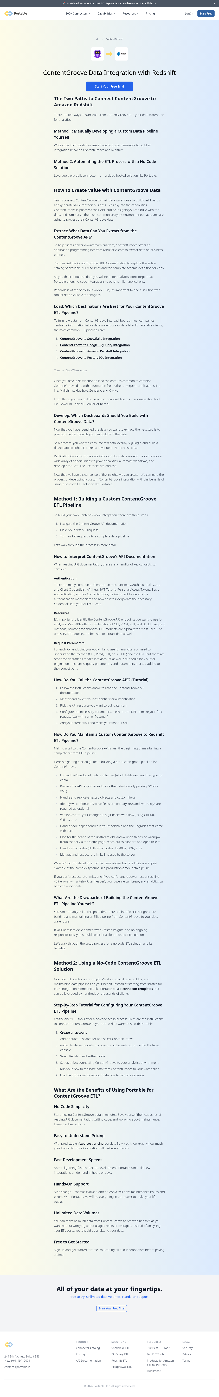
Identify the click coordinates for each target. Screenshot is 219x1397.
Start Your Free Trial (109, 86)
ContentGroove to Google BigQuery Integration (95, 345)
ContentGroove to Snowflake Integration (90, 339)
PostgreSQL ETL (121, 1367)
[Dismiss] (214, 3)
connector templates (137, 989)
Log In (189, 13)
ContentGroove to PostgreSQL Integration (91, 357)
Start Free (206, 13)
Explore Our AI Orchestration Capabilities (131, 3)
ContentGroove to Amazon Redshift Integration (95, 351)
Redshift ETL (119, 1360)
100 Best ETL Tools (159, 1348)
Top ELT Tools (155, 1354)
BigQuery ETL (120, 1354)
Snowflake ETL (120, 1348)
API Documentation (88, 1360)
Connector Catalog (88, 1348)
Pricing (150, 13)
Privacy (186, 1354)
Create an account (73, 1032)
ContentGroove (114, 39)
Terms (186, 1360)
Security (187, 1348)
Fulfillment (154, 1371)
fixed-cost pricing (91, 1143)
